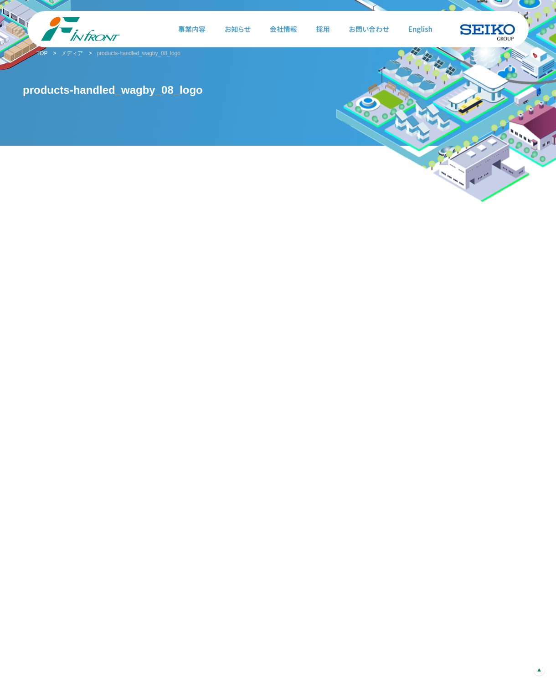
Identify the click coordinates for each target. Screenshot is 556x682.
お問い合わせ (369, 29)
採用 (323, 29)
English (420, 29)
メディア (72, 53)
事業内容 (192, 29)
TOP (41, 53)
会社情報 (283, 29)
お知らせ (238, 29)
